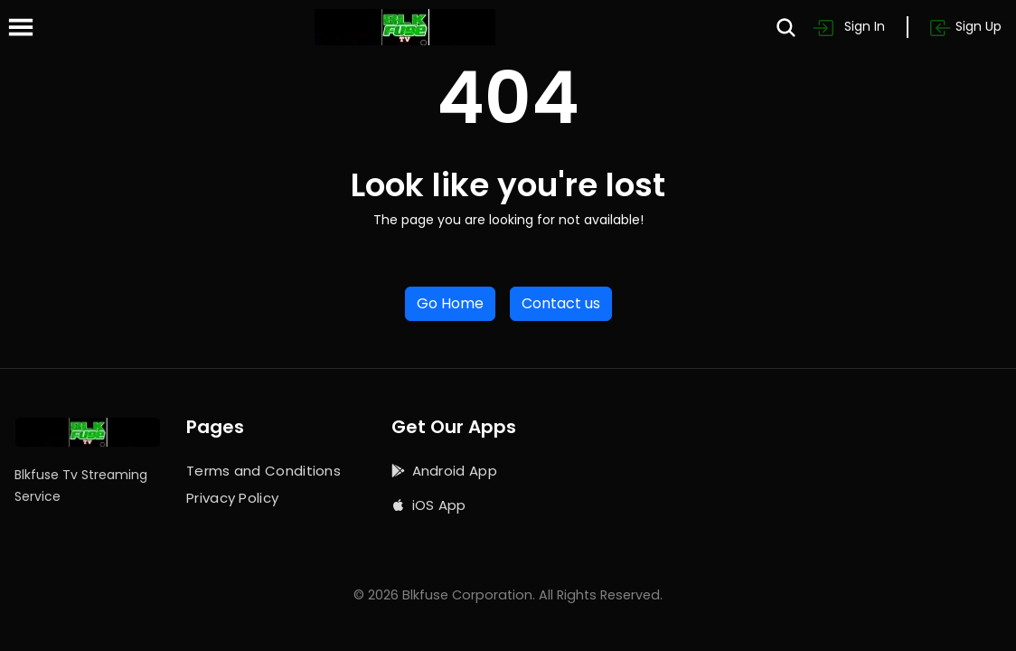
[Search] (786, 27)
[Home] (405, 27)
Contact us (561, 303)
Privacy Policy (232, 497)
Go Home (450, 303)
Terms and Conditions (263, 470)
